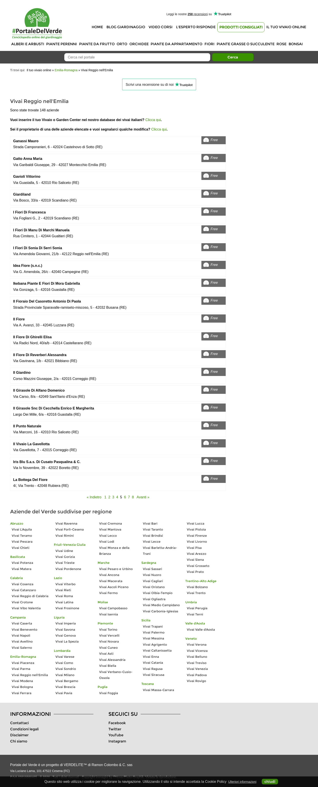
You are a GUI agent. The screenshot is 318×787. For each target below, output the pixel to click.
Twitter (114, 729)
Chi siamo (18, 741)
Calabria (16, 578)
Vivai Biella (107, 666)
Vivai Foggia (108, 693)
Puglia (102, 687)
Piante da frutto (97, 44)
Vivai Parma (21, 669)
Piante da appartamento (176, 44)
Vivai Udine (64, 551)
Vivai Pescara (22, 542)
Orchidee (139, 44)
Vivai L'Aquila (22, 529)
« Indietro (94, 497)
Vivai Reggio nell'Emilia (30, 675)
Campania (18, 617)
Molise (103, 602)
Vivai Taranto (153, 529)
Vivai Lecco (108, 536)
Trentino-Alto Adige (200, 581)
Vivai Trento (196, 593)
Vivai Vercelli (109, 635)
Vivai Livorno (197, 542)
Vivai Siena (195, 560)
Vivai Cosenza (22, 584)
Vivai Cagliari (153, 581)
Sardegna (148, 563)
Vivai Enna (151, 657)
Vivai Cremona (110, 523)
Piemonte (105, 623)
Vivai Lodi (106, 542)
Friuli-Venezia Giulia (69, 545)
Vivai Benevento (24, 630)
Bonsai (296, 44)
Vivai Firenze (197, 536)
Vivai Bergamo (66, 681)
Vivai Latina (64, 602)
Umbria (191, 602)
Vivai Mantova (110, 529)
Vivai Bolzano (197, 587)
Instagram (117, 741)
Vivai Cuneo (108, 648)
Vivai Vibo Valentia (26, 608)
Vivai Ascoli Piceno (114, 587)
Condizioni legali (24, 729)
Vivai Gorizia (65, 557)
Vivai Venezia (197, 669)
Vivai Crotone (22, 602)
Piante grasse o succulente (245, 44)
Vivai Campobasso (113, 608)
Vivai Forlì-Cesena (69, 529)
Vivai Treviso (196, 663)
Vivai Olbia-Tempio (157, 593)
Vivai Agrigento (155, 645)
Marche (104, 563)
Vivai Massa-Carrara (158, 690)
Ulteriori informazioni (242, 781)
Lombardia (62, 651)
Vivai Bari (150, 523)
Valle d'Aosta (195, 623)
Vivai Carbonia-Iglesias (160, 611)
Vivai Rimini (64, 536)
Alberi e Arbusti (27, 44)
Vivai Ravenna (66, 523)
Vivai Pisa (194, 548)
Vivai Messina (153, 638)
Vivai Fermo (108, 593)
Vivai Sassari (152, 569)
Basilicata (17, 557)
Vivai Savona (65, 630)
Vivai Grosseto (198, 566)
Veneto (191, 639)
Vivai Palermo (154, 632)
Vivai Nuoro (152, 575)
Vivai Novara (109, 641)
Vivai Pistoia (196, 529)
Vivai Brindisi (153, 536)
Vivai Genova (65, 635)
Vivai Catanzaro (24, 590)
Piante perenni (61, 44)
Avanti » (143, 497)
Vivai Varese (64, 657)
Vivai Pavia (63, 693)
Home (97, 27)
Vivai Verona (196, 645)
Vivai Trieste (65, 563)
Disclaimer (19, 735)
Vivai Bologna (22, 687)
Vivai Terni (195, 614)
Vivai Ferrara (21, 693)
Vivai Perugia (197, 608)
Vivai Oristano (154, 587)
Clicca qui (153, 120)
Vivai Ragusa (153, 669)
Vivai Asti (106, 654)
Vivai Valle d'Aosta (201, 630)
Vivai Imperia (65, 623)
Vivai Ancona (109, 575)
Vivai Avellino (22, 641)
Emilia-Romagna (66, 70)
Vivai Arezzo (196, 554)
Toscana (147, 684)
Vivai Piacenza (23, 663)
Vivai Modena (22, 681)
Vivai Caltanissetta (157, 650)
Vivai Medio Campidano (161, 605)
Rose (281, 44)
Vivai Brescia (65, 687)
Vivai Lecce (152, 542)
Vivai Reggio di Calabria (30, 596)
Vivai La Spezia (67, 641)
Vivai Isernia (108, 614)
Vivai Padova (197, 675)
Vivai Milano (64, 675)
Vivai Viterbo (65, 584)
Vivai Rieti (63, 590)
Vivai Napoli (21, 635)
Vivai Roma (64, 596)
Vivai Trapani (153, 626)
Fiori (209, 44)
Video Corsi (160, 27)
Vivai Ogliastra (154, 599)
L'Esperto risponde (196, 27)
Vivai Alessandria (112, 660)
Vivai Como (64, 663)
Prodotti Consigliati (241, 27)
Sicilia (145, 620)
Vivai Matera (21, 569)
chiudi (269, 782)
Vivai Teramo (22, 536)
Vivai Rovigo (196, 681)
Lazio (58, 578)
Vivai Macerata (110, 581)
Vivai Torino (108, 630)
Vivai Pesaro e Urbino (116, 569)
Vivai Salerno (22, 648)
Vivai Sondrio (65, 669)
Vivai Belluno (197, 657)
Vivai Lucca (195, 523)
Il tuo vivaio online (286, 27)
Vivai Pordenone (68, 569)
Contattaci (19, 723)
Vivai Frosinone (67, 608)
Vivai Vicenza (197, 651)
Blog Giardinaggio (125, 27)
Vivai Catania (153, 663)
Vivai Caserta (22, 623)
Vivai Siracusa (153, 675)
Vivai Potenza (22, 563)
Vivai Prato (195, 572)
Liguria (59, 617)
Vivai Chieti (20, 548)
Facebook (117, 723)
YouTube (115, 735)
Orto (122, 44)
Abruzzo (16, 523)
